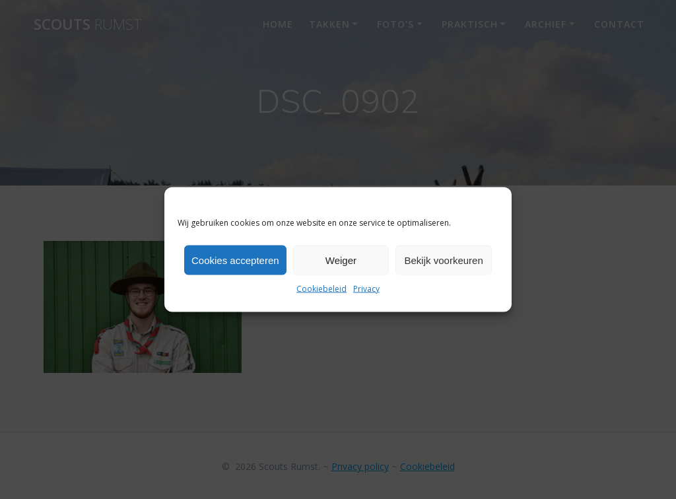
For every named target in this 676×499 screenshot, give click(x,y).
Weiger (340, 259)
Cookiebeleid (321, 288)
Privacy (366, 288)
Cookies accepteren (235, 259)
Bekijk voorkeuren (444, 259)
